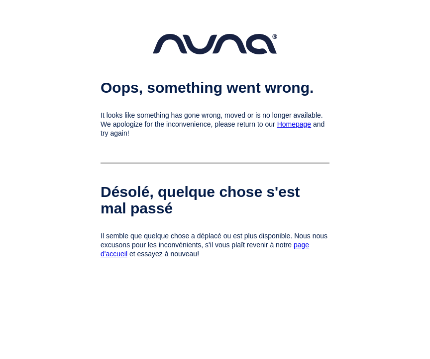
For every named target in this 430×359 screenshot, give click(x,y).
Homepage (294, 124)
